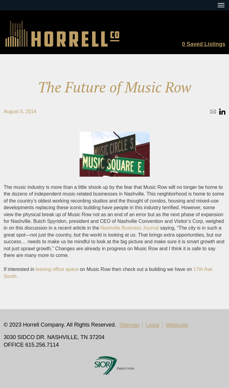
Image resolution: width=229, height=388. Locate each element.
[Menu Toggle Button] (221, 5)
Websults (177, 325)
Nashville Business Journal (130, 227)
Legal (152, 325)
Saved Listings (203, 44)
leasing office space (57, 269)
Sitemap (129, 325)
